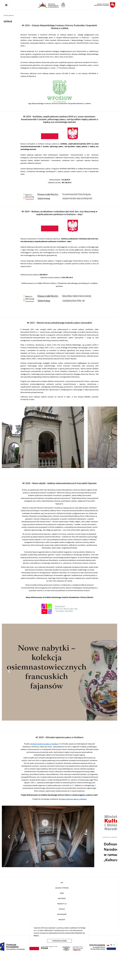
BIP (62, 883)
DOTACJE (62, 909)
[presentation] (9, 437)
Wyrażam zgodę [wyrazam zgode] (59, 941)
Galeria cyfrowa (62, 888)
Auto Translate (111, 949)
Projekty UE (62, 904)
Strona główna (9, 15)
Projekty (62, 920)
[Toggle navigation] (6, 5)
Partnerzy (62, 898)
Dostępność (62, 914)
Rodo (62, 893)
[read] (23, 25)
